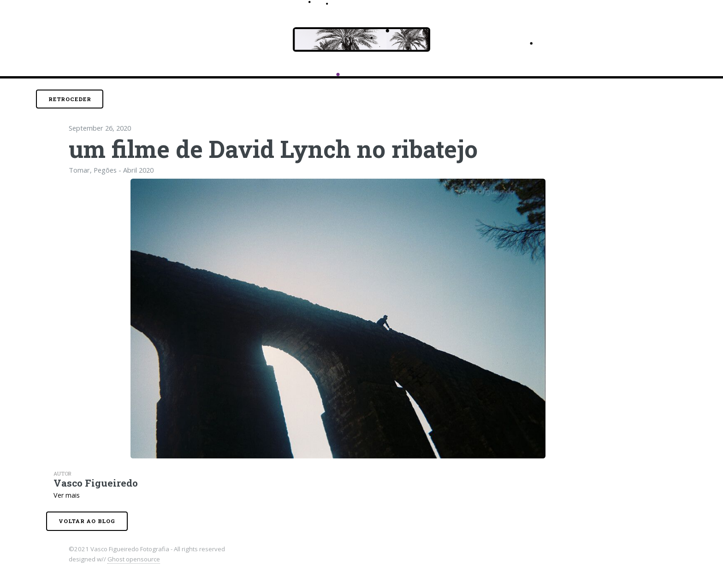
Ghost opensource (133, 559)
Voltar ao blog (87, 521)
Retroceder (69, 99)
